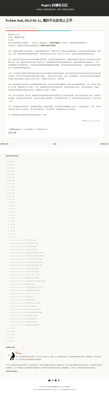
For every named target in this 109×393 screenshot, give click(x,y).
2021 (10, 177)
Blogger (68, 386)
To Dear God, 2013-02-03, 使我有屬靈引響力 (24, 319)
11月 (11, 209)
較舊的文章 (104, 144)
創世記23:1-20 (19, 37)
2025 (10, 165)
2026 (10, 162)
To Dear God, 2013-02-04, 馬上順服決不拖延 (24, 316)
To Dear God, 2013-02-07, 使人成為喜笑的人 (24, 306)
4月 (11, 231)
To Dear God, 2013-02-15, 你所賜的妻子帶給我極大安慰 (27, 281)
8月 (11, 218)
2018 (10, 187)
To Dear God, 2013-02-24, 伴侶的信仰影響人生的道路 (27, 253)
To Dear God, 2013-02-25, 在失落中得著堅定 (24, 250)
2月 (11, 237)
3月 (11, 234)
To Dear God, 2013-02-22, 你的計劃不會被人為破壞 (26, 259)
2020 (10, 180)
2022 (10, 174)
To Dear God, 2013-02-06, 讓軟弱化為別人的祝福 (25, 309)
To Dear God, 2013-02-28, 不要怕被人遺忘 (23, 240)
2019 (10, 184)
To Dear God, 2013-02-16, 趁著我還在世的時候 (24, 278)
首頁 (54, 144)
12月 (11, 206)
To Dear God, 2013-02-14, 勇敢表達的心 (22, 284)
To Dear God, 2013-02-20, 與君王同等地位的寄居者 (26, 265)
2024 (10, 168)
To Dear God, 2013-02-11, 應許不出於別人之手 (39, 20)
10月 (11, 212)
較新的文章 (5, 144)
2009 (10, 341)
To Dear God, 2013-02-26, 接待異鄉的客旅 (23, 246)
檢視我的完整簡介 (12, 371)
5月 (11, 228)
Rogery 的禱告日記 (54, 5)
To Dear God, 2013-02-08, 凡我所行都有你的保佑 (25, 303)
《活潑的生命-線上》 (15, 129)
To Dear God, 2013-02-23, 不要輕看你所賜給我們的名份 (27, 256)
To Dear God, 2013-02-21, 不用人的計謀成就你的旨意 (27, 262)
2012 (10, 331)
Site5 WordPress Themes (45, 389)
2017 (10, 190)
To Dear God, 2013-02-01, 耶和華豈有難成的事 (24, 325)
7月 (11, 221)
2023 (10, 171)
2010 (10, 338)
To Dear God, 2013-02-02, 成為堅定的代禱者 (24, 322)
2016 (10, 193)
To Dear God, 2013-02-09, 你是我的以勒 (22, 300)
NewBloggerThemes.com (69, 389)
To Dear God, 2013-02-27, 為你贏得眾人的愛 (24, 243)
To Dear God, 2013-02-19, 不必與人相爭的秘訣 (24, 268)
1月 (11, 328)
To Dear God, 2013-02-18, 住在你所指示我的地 (24, 272)
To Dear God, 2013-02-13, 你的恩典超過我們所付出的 (27, 287)
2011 (10, 334)
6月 (11, 224)
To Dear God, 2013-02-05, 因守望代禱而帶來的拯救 (26, 312)
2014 (10, 199)
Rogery (20, 353)
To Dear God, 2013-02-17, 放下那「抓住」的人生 (25, 275)
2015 (10, 196)
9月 (11, 215)
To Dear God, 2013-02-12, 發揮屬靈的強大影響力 (25, 290)
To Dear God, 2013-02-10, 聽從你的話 (21, 297)
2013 (10, 202)
